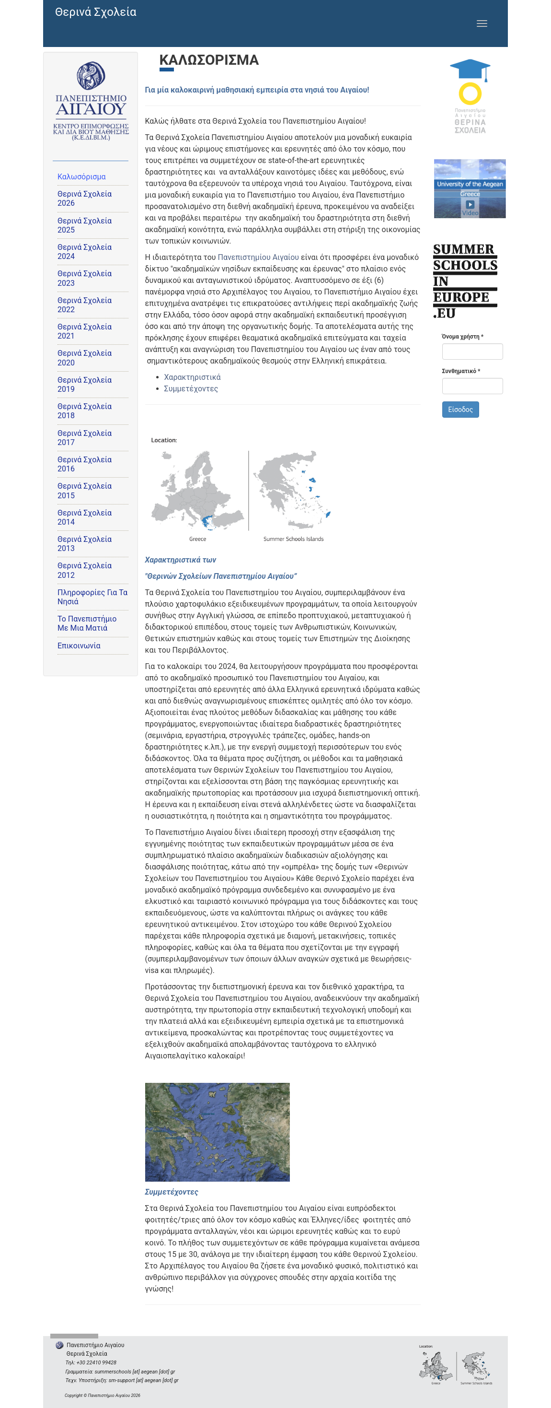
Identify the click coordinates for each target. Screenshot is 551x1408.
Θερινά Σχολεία (96, 12)
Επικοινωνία (79, 645)
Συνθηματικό (461, 371)
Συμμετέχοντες (191, 388)
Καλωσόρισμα (81, 176)
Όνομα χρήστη (463, 336)
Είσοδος (460, 409)
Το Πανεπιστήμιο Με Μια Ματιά (86, 623)
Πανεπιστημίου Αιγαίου (258, 257)
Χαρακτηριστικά (192, 377)
